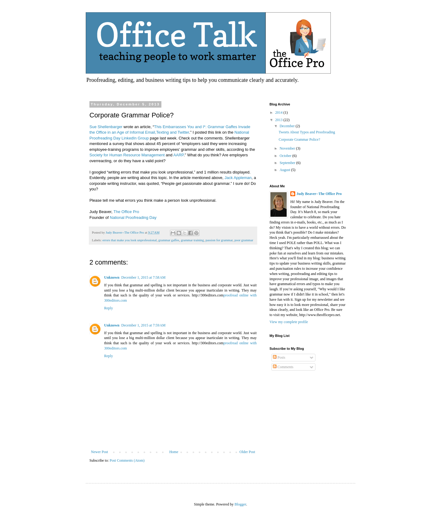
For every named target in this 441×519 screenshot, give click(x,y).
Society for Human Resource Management (127, 155)
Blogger (240, 504)
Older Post (247, 452)
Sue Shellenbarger (106, 126)
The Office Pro (126, 211)
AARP (178, 155)
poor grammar (243, 240)
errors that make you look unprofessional (129, 240)
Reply (108, 308)
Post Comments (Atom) (127, 460)
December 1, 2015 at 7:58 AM (143, 277)
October (286, 156)
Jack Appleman (237, 177)
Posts (279, 357)
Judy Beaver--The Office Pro (319, 194)
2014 (279, 112)
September (288, 163)
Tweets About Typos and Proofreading (307, 132)
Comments (283, 367)
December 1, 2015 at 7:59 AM (143, 325)
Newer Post (99, 452)
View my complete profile (289, 322)
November (288, 148)
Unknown (111, 277)
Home (173, 452)
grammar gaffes (168, 240)
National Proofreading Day (133, 217)
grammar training (192, 240)
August (285, 170)
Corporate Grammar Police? (299, 139)
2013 (279, 120)
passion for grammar (219, 240)
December (288, 126)
